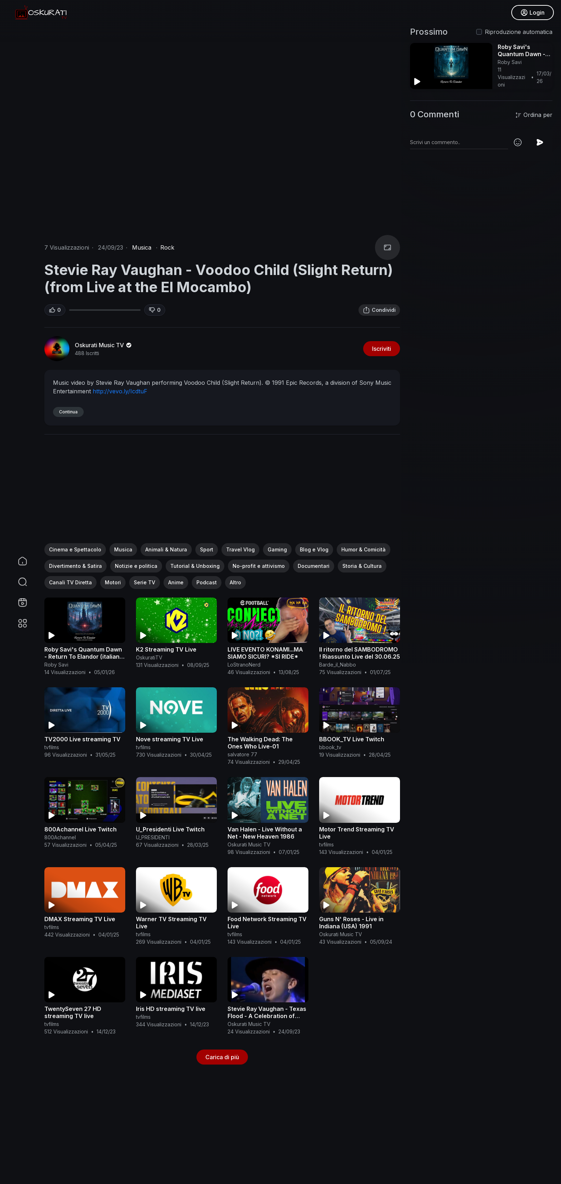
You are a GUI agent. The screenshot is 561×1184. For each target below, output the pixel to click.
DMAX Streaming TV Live (79, 919)
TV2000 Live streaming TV (82, 739)
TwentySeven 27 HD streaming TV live (72, 1012)
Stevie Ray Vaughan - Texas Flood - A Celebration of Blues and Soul (267, 1016)
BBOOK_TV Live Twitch (351, 739)
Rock (167, 247)
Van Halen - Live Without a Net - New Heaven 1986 (265, 833)
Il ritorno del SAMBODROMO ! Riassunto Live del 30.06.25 (359, 653)
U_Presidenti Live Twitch (170, 829)
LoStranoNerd (244, 665)
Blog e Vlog (314, 549)
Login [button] (533, 12)
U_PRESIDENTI (153, 837)
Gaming (277, 549)
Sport (206, 549)
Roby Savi (56, 665)
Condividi (379, 310)
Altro (235, 582)
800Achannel (60, 837)
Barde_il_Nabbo (337, 665)
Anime (176, 582)
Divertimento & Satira (75, 566)
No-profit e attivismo (259, 566)
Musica (141, 247)
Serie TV (144, 582)
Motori (113, 582)
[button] (18, 581)
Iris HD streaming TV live (170, 1008)
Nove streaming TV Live (169, 739)
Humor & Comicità (363, 549)
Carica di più (222, 1057)
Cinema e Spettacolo (75, 549)
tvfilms (51, 747)
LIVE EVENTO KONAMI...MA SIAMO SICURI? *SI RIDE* (265, 653)
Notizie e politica (136, 566)
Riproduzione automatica (518, 31)
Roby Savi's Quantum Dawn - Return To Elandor (523, 54)
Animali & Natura (166, 549)
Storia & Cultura (362, 566)
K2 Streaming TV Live (166, 649)
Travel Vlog (240, 549)
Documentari (314, 566)
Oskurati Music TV (104, 345)
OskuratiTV (149, 657)
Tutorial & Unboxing (195, 566)
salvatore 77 (242, 754)
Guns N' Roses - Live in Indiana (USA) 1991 (351, 922)
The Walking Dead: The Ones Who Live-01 (260, 743)
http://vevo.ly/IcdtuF (120, 391)
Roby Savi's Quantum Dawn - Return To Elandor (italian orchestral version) (83, 656)
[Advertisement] (222, 493)
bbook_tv (330, 747)
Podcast (206, 582)
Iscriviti (381, 348)
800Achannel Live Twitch (80, 829)
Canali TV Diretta (70, 582)
